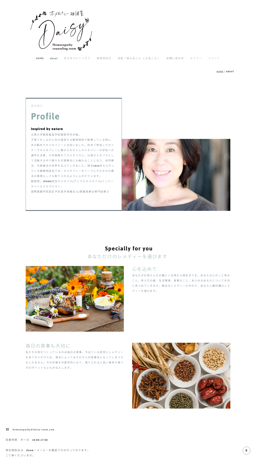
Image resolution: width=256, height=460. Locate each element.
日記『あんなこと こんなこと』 (139, 58)
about (54, 58)
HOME (40, 58)
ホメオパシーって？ (77, 58)
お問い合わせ (175, 58)
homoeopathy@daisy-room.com (33, 429)
